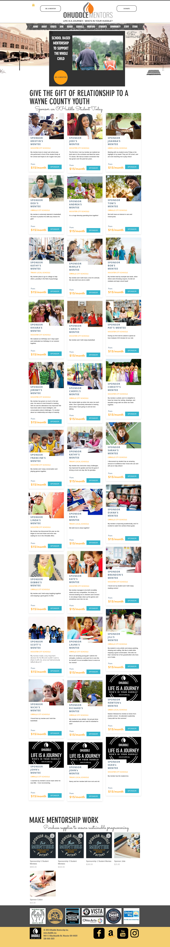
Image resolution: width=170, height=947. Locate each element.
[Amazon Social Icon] (111, 933)
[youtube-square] (122, 933)
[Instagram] (134, 933)
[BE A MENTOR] (50, 8)
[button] (33, 4)
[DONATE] (127, 8)
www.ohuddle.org (49, 932)
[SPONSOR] (55, 167)
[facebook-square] (99, 933)
